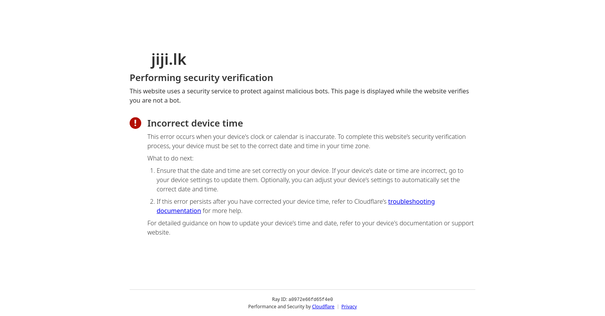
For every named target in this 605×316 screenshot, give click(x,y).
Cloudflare (323, 306)
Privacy (349, 306)
